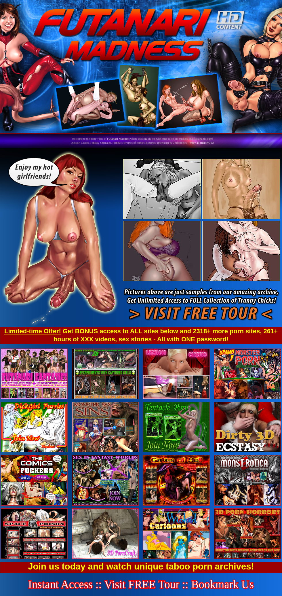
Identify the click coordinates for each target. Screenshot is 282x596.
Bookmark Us (222, 584)
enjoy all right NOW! (201, 142)
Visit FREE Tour (142, 584)
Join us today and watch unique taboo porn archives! (141, 566)
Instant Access (60, 584)
